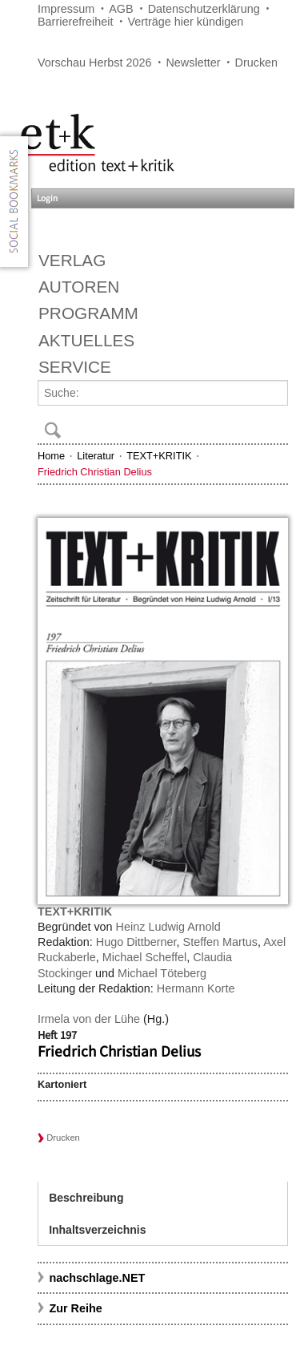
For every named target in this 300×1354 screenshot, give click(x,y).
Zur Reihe (75, 1308)
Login (47, 198)
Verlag (72, 260)
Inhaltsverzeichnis (97, 1229)
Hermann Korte (196, 988)
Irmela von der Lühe (89, 1018)
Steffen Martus (220, 942)
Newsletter (193, 62)
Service (74, 367)
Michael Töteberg (162, 973)
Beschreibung (86, 1197)
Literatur (95, 456)
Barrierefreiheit (75, 21)
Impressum (66, 8)
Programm (88, 313)
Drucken (256, 62)
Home (51, 456)
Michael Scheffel (144, 957)
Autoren (78, 286)
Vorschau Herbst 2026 (94, 62)
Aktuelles (86, 340)
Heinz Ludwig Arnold (168, 926)
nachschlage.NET (97, 1277)
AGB (121, 8)
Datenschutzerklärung (204, 8)
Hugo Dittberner (136, 942)
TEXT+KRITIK (158, 456)
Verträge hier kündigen (185, 21)
